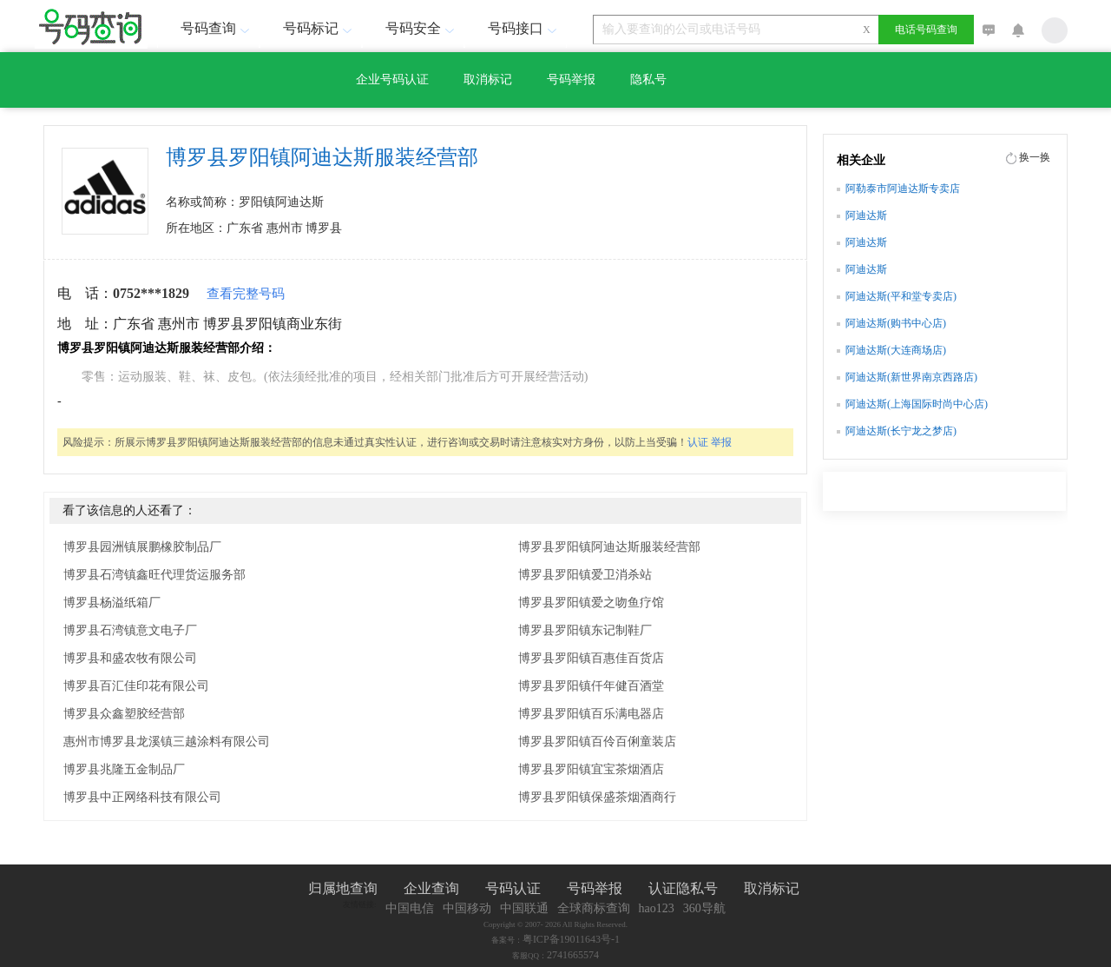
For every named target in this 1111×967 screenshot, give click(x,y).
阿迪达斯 (866, 215)
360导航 (704, 908)
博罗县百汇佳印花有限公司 (136, 685)
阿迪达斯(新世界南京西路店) (911, 377)
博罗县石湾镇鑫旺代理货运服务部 (154, 574)
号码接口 (524, 28)
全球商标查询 (593, 908)
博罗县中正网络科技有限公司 (142, 797)
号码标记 (319, 28)
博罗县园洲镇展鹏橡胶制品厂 (142, 546)
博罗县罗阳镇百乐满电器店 (591, 713)
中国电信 (409, 908)
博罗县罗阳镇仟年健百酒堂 (591, 685)
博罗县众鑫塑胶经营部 (124, 713)
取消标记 (487, 79)
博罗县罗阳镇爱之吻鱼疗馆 (591, 602)
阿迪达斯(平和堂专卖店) (901, 296)
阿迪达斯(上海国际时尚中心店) (916, 404)
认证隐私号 (683, 888)
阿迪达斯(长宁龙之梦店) (901, 431)
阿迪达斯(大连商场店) (895, 350)
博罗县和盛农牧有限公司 (130, 658)
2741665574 (573, 955)
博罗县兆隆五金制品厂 (124, 769)
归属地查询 (343, 888)
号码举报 (571, 79)
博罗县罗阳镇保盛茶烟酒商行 (597, 797)
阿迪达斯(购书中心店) (895, 323)
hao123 (656, 908)
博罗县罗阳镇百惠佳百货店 (591, 658)
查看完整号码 (246, 294)
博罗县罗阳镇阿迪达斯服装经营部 (609, 546)
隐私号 (648, 79)
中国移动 (467, 908)
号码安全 (421, 28)
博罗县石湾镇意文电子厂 (130, 630)
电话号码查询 (926, 29)
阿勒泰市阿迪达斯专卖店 (902, 188)
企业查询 (431, 888)
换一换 (1034, 157)
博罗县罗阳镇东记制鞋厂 (585, 630)
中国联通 (524, 908)
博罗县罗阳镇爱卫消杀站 (585, 574)
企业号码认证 (392, 79)
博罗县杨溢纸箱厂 (112, 602)
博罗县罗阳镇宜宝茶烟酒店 (591, 769)
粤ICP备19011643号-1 (571, 939)
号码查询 (217, 28)
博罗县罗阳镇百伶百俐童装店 (597, 741)
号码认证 (513, 888)
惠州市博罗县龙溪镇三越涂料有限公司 (166, 741)
